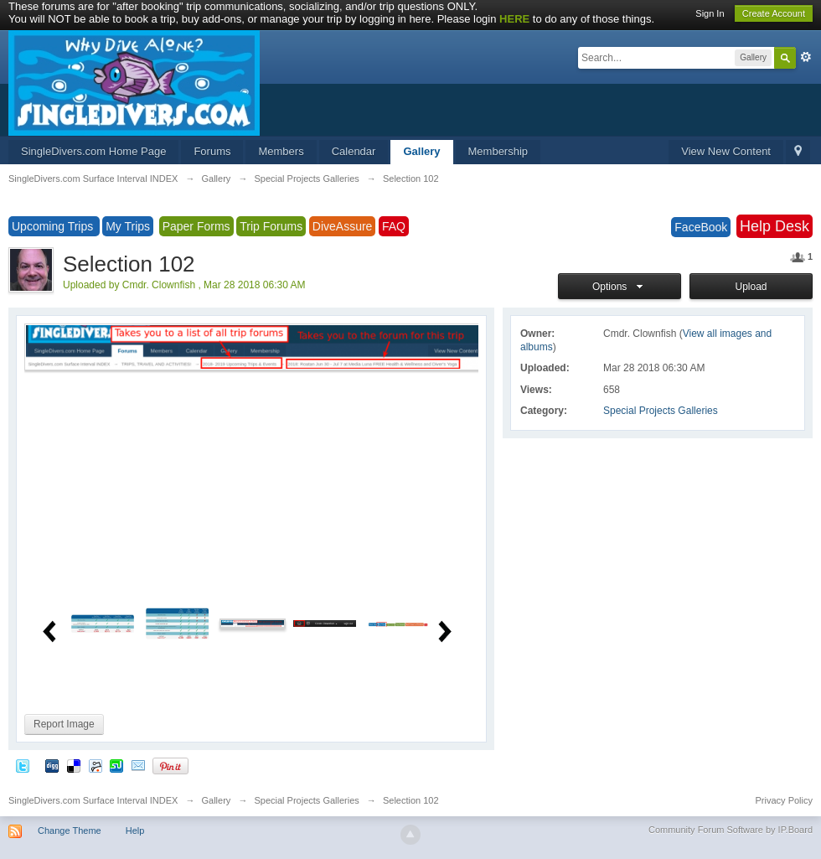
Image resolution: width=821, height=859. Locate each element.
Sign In (709, 13)
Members (280, 151)
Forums (212, 151)
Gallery (421, 151)
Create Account (773, 13)
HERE (514, 19)
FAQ (393, 226)
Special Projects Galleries (660, 411)
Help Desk (774, 226)
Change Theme (69, 830)
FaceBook (700, 227)
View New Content (726, 151)
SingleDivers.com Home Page (93, 151)
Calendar (354, 151)
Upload (751, 286)
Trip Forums (271, 226)
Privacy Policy (784, 800)
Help (135, 830)
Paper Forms (196, 226)
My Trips (128, 226)
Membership (498, 151)
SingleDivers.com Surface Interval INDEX (93, 800)
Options (619, 286)
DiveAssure (342, 226)
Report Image (64, 724)
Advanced (806, 57)
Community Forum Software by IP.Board (730, 830)
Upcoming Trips (54, 226)
